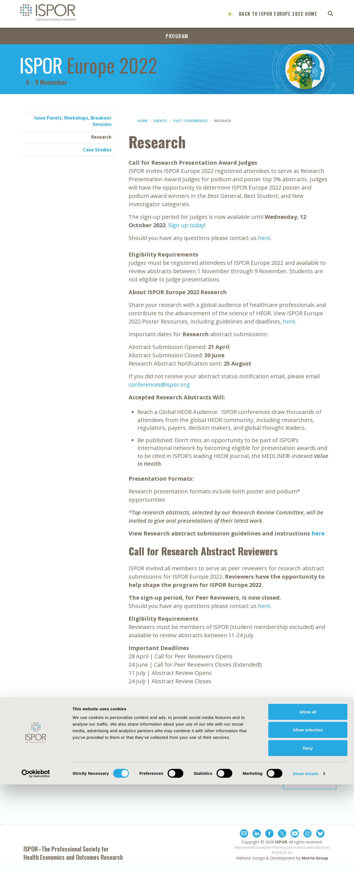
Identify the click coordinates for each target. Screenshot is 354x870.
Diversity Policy (172, 778)
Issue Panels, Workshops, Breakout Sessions (72, 121)
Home (142, 120)
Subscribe (309, 754)
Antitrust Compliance (179, 759)
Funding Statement (238, 759)
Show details (305, 859)
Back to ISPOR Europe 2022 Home (278, 14)
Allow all (308, 797)
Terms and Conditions (241, 778)
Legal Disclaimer (234, 765)
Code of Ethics (171, 765)
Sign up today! (186, 225)
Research (101, 137)
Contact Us (102, 765)
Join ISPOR (309, 781)
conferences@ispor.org (159, 384)
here (264, 238)
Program (177, 36)
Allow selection (308, 815)
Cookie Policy (170, 771)
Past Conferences (190, 120)
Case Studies (97, 150)
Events (160, 120)
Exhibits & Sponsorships (115, 759)
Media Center (43, 765)
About (35, 759)
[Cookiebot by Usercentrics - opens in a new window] (36, 859)
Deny (308, 833)
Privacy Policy (231, 771)
